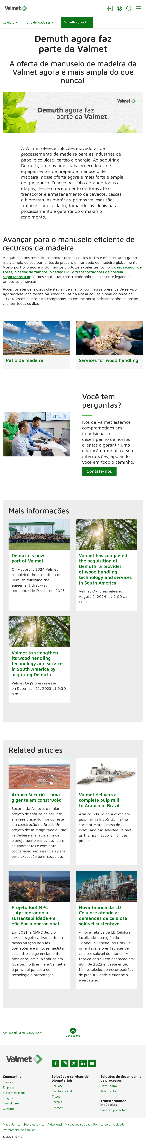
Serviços (57, 1107)
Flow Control (108, 1086)
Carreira (8, 1082)
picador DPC (60, 272)
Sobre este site (34, 1124)
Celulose (57, 1086)
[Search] (129, 8)
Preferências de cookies (19, 1129)
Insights (8, 1098)
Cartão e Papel (62, 1091)
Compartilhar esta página (23, 1032)
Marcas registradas (77, 1124)
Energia (57, 1101)
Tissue (56, 1096)
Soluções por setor (113, 1110)
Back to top (73, 1032)
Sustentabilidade (14, 1092)
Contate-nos (99, 471)
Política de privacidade (109, 1124)
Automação (108, 1091)
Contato (8, 1108)
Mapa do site (12, 1124)
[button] (10, 22)
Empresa (8, 1087)
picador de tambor (30, 272)
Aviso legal (55, 1124)
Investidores (11, 1103)
